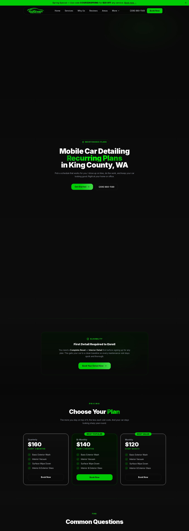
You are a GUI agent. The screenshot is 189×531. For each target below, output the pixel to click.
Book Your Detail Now (92, 366)
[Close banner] (185, 2)
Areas (105, 10)
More (116, 10)
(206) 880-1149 (137, 10)
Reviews (93, 10)
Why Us (81, 10)
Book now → (130, 3)
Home (57, 10)
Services (69, 10)
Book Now (155, 10)
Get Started (80, 188)
